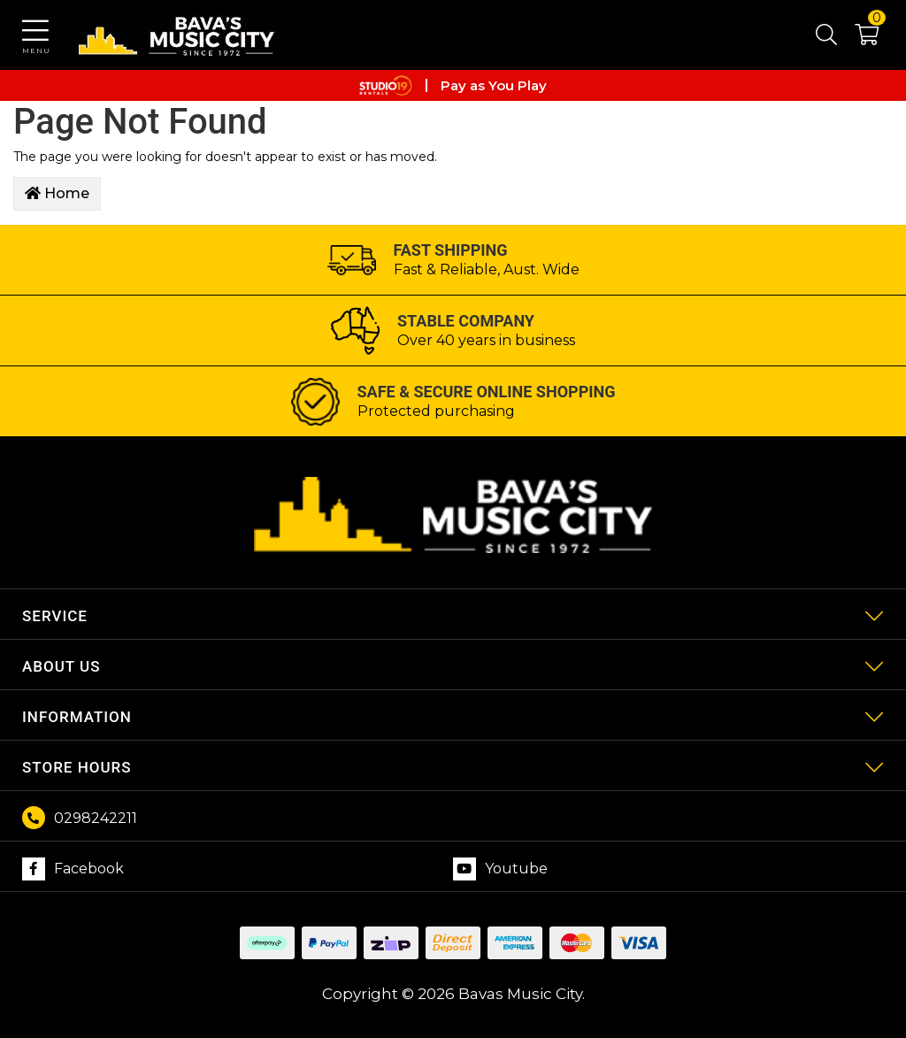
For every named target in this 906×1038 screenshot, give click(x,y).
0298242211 (95, 818)
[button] (858, 38)
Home (57, 193)
